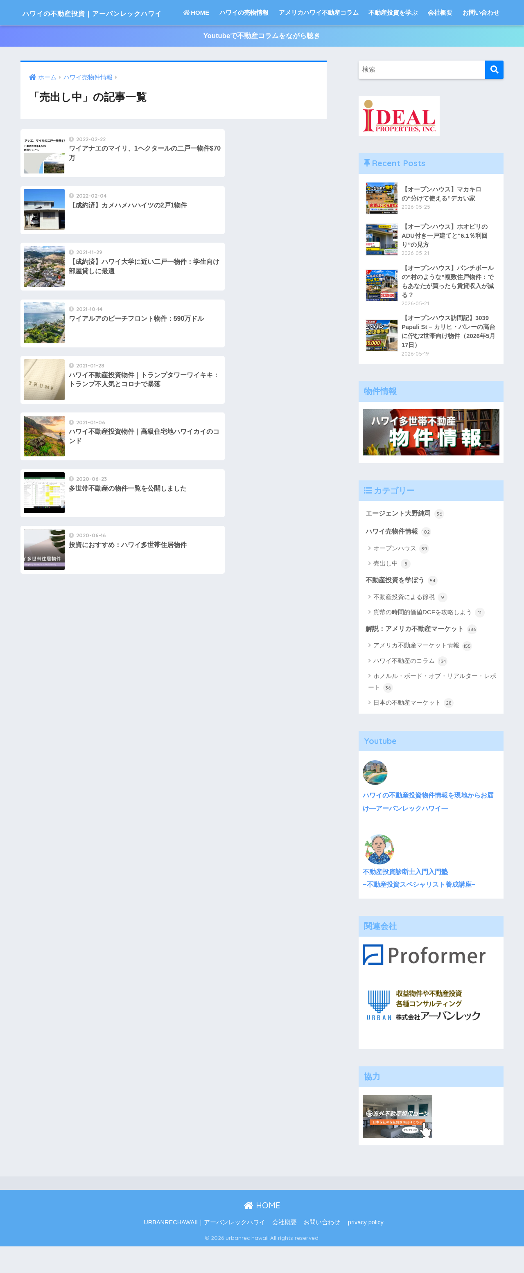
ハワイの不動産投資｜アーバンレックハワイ (123, 12)
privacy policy (366, 1249)
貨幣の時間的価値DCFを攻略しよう (429, 640)
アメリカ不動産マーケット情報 (422, 674)
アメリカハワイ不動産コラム (319, 37)
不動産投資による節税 (410, 625)
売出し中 (392, 592)
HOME (196, 37)
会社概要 (440, 37)
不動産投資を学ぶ (393, 37)
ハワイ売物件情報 (400, 559)
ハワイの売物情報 (244, 37)
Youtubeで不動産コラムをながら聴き (262, 61)
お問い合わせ (481, 37)
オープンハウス (401, 576)
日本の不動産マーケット (413, 731)
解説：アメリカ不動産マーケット (424, 657)
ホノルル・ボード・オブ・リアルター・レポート (432, 711)
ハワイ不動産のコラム (410, 689)
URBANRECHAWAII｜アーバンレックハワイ (204, 1249)
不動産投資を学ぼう (403, 608)
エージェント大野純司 (407, 540)
